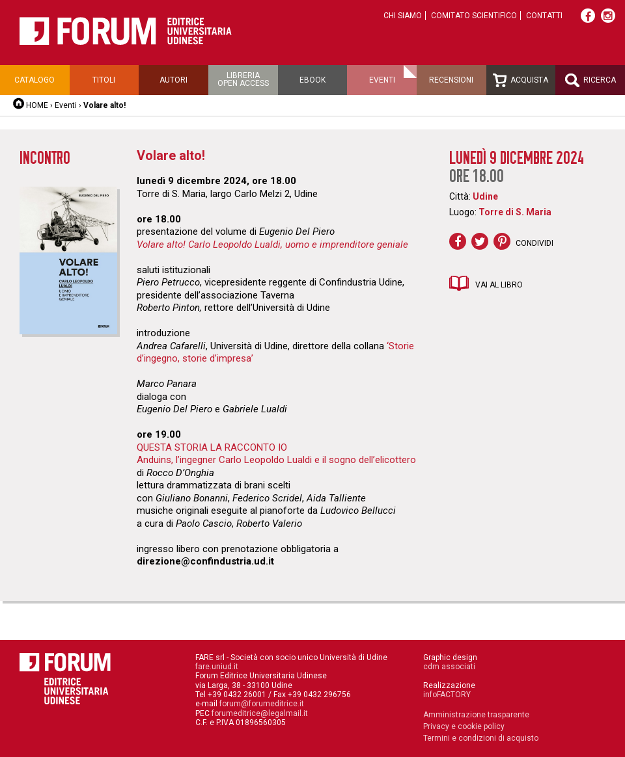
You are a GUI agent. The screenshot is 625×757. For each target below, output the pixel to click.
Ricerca (590, 80)
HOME (37, 105)
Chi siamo (402, 15)
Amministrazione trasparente (476, 714)
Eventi (382, 80)
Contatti (544, 15)
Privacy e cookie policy (464, 726)
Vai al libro (499, 284)
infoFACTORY (447, 694)
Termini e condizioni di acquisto (480, 738)
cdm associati (449, 666)
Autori (174, 80)
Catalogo (34, 80)
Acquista (520, 80)
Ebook (312, 80)
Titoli (103, 80)
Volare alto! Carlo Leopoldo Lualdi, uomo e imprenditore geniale (272, 244)
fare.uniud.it (216, 666)
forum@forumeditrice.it (261, 703)
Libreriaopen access (243, 79)
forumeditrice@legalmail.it (260, 713)
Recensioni (451, 80)
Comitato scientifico (474, 15)
